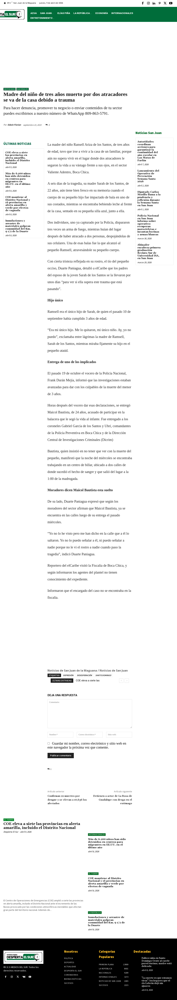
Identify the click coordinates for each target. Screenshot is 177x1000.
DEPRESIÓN (68, 675)
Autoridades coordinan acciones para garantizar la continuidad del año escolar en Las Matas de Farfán (147, 151)
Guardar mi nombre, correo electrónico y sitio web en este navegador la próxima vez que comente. (87, 745)
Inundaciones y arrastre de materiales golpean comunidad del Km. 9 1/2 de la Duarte (18, 226)
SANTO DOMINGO (103, 675)
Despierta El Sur (10, 831)
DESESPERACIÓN (84, 675)
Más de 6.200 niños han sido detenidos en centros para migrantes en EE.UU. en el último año (18, 180)
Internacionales (97, 834)
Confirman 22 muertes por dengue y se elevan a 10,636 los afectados (67, 799)
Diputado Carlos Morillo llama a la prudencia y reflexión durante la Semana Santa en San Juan (149, 198)
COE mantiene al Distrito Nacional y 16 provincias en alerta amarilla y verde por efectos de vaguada (17, 204)
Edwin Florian (14, 124)
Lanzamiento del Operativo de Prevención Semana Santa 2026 (148, 176)
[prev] (121, 680)
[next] (127, 680)
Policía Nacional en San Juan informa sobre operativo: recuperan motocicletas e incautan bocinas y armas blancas (148, 224)
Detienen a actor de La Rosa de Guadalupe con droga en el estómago (112, 799)
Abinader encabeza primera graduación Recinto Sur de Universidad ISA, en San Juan (149, 251)
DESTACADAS (9, 89)
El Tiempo (8, 820)
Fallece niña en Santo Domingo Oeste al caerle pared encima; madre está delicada (156, 961)
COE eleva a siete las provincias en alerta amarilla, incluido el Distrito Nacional (17, 158)
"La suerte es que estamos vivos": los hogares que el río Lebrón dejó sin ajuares (156, 980)
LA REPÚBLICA (95, 912)
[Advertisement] (88, 56)
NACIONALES (22, 89)
